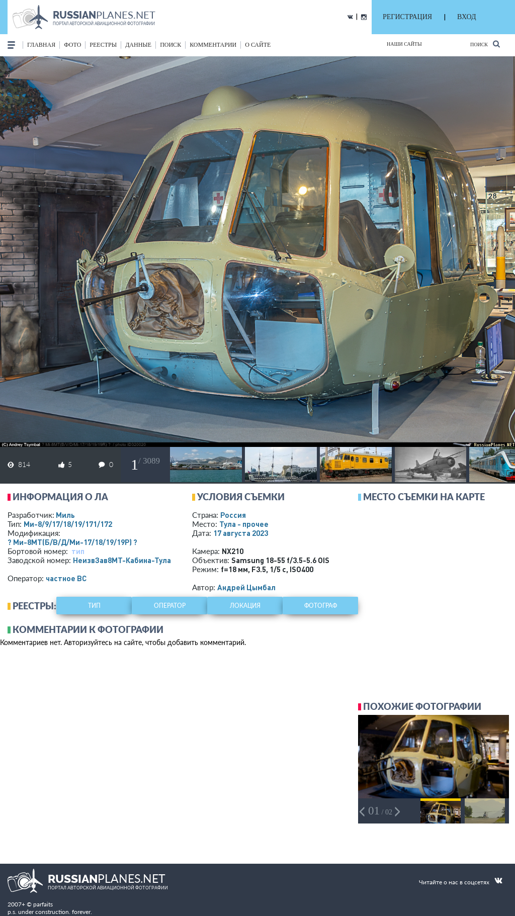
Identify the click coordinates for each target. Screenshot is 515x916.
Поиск (485, 44)
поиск (170, 44)
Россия (233, 514)
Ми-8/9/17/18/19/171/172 (68, 523)
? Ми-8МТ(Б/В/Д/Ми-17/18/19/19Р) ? (72, 541)
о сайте (258, 44)
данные (138, 44)
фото (72, 44)
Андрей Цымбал (246, 587)
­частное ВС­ (66, 578)
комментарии (213, 44)
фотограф (320, 605)
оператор (170, 605)
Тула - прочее (244, 523)
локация (245, 605)
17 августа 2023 (240, 532)
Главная (41, 44)
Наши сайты (404, 44)
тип (77, 551)
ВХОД (466, 17)
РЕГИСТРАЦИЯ (407, 17)
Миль (65, 514)
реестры (103, 44)
